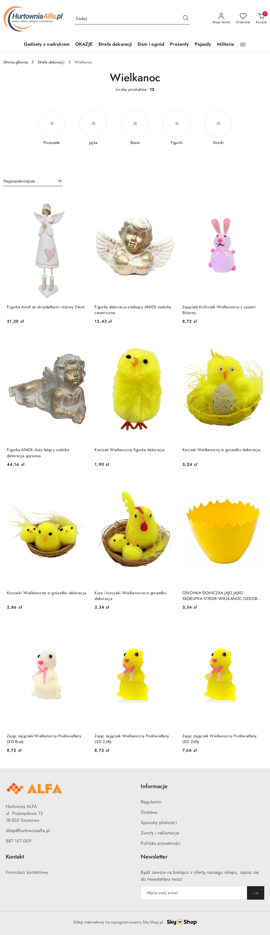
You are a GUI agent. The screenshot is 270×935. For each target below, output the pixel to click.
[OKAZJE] (83, 44)
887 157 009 (18, 841)
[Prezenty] (179, 44)
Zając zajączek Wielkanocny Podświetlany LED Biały (44, 738)
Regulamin (151, 802)
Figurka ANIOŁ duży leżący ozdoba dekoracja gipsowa (38, 452)
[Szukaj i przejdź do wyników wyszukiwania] (186, 18)
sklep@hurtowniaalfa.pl (28, 830)
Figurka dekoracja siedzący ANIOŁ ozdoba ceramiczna (133, 309)
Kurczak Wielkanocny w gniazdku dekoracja (221, 450)
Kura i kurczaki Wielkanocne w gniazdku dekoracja (130, 595)
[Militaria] (225, 44)
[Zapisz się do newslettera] (194, 893)
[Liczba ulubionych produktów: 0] (243, 18)
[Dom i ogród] (151, 44)
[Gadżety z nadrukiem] (47, 44)
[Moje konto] (221, 18)
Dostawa (149, 812)
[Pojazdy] (203, 44)
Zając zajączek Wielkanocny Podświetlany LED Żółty (132, 738)
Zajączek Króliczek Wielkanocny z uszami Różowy (219, 309)
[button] (243, 44)
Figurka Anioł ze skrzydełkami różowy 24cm (46, 307)
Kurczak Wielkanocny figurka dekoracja (130, 450)
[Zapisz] (255, 893)
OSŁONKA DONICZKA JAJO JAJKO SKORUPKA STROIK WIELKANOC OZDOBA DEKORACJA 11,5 (221, 595)
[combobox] (33, 181)
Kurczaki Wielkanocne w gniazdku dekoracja (46, 593)
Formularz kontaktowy (27, 872)
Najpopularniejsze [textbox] (19, 181)
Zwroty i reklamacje (160, 833)
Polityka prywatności (161, 843)
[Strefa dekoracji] (115, 44)
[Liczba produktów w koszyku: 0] (261, 18)
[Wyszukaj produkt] (132, 18)
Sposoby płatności (159, 822)
